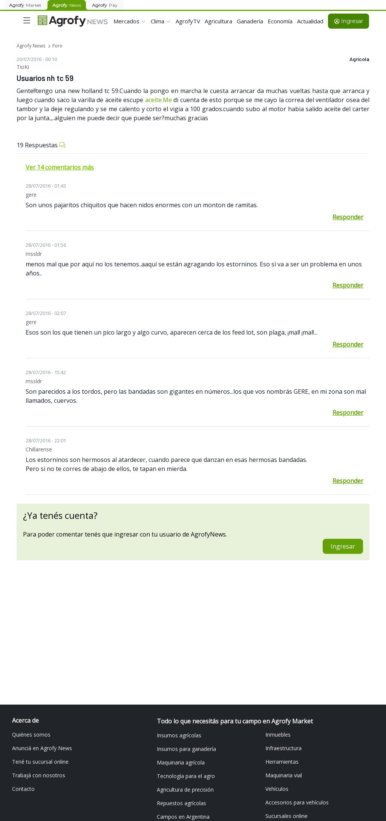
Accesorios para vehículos (297, 802)
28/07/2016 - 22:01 (46, 440)
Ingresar (348, 21)
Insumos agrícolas (179, 735)
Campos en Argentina (183, 816)
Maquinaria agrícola (181, 762)
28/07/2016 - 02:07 (46, 313)
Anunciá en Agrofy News (42, 748)
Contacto (23, 788)
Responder (347, 217)
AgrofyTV (188, 21)
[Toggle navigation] (27, 20)
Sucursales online (286, 815)
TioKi (23, 66)
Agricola (359, 59)
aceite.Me (158, 100)
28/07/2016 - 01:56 (46, 245)
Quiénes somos (31, 734)
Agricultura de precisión (185, 789)
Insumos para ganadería (186, 748)
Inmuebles (278, 734)
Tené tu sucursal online (40, 761)
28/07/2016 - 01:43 (46, 186)
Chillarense (39, 449)
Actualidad (310, 21)
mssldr (34, 253)
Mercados (126, 21)
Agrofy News (31, 46)
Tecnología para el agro (186, 776)
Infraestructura (283, 748)
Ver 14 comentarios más (60, 167)
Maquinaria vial (283, 775)
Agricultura (218, 21)
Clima (157, 21)
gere (31, 194)
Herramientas (282, 761)
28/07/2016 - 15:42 (46, 372)
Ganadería (250, 21)
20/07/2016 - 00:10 (37, 59)
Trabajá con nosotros (38, 775)
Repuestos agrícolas (181, 803)
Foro (57, 46)
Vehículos (276, 788)
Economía (280, 21)
